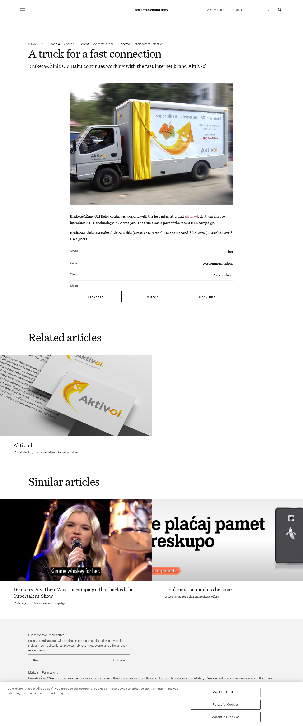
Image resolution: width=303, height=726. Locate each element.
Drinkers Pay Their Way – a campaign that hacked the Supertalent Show (73, 592)
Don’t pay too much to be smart (199, 589)
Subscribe (119, 660)
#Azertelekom (103, 44)
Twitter (151, 297)
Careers (238, 10)
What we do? (215, 10)
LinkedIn (96, 297)
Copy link (207, 297)
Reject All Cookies (226, 705)
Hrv (266, 10)
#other (69, 44)
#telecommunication (149, 44)
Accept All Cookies (225, 718)
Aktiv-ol (191, 216)
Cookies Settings (225, 693)
